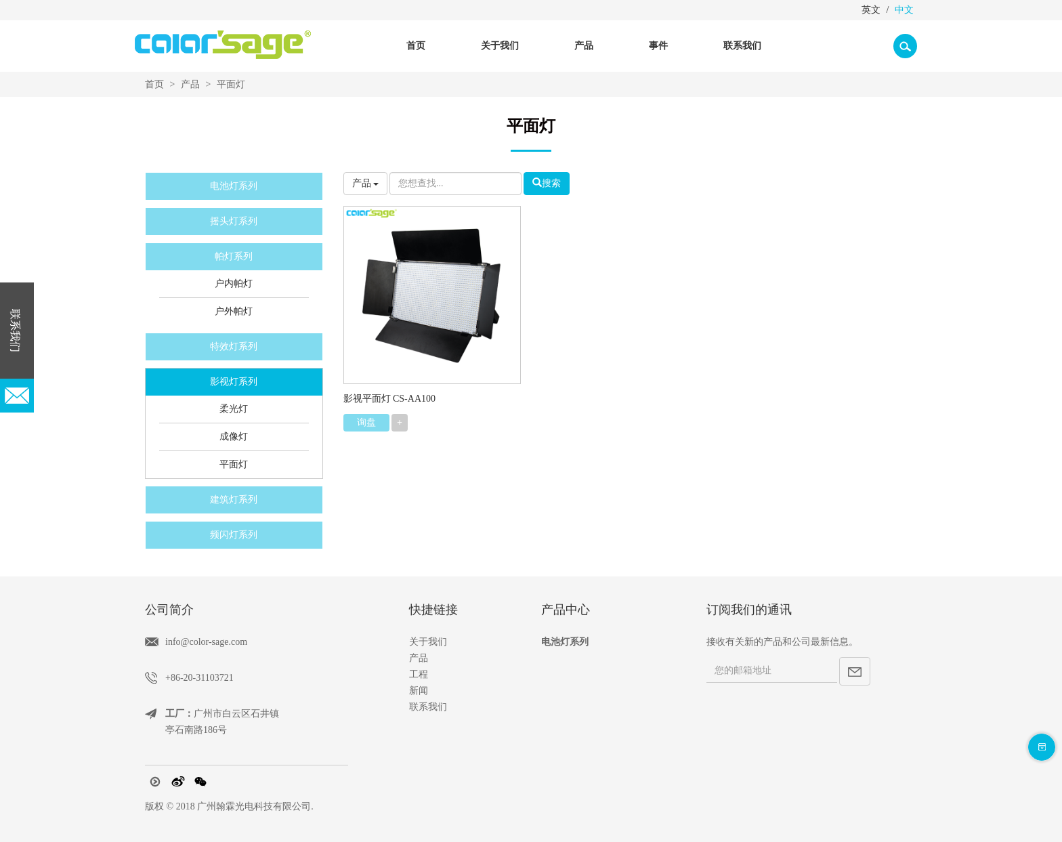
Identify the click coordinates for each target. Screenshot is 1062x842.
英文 (871, 10)
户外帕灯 (234, 311)
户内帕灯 (234, 283)
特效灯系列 (233, 346)
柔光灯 (233, 409)
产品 (190, 84)
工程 (418, 674)
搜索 (546, 182)
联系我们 (742, 46)
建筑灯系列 (233, 499)
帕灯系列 (234, 256)
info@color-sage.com (206, 642)
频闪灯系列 (233, 535)
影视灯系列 (233, 382)
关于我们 (428, 642)
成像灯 (233, 436)
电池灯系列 (233, 186)
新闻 (418, 691)
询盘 (366, 422)
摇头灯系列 (233, 221)
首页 (415, 46)
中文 (904, 10)
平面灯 (231, 84)
